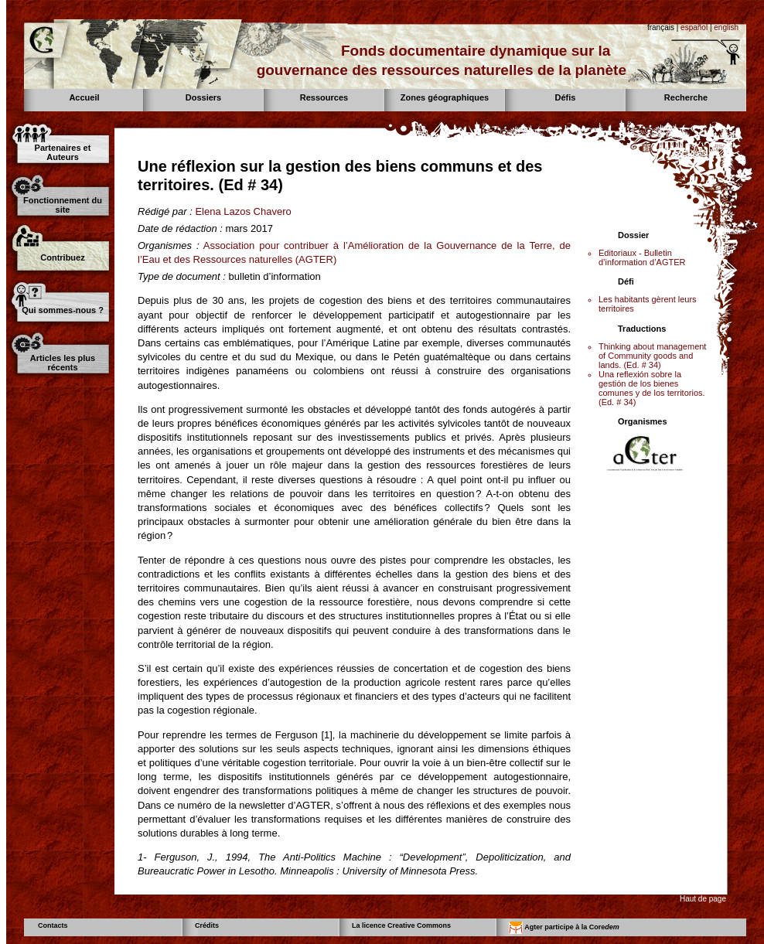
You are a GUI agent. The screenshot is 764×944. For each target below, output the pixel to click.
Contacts (53, 925)
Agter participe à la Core (564, 928)
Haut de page (703, 899)
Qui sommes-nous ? (63, 310)
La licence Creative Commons (401, 925)
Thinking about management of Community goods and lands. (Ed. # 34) (652, 356)
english (726, 27)
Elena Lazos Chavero (243, 211)
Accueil (84, 97)
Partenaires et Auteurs (63, 152)
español (694, 27)
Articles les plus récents (62, 362)
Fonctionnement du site (62, 205)
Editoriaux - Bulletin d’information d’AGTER (642, 257)
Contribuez (62, 257)
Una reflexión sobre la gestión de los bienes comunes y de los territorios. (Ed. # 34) (652, 388)
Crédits (207, 925)
